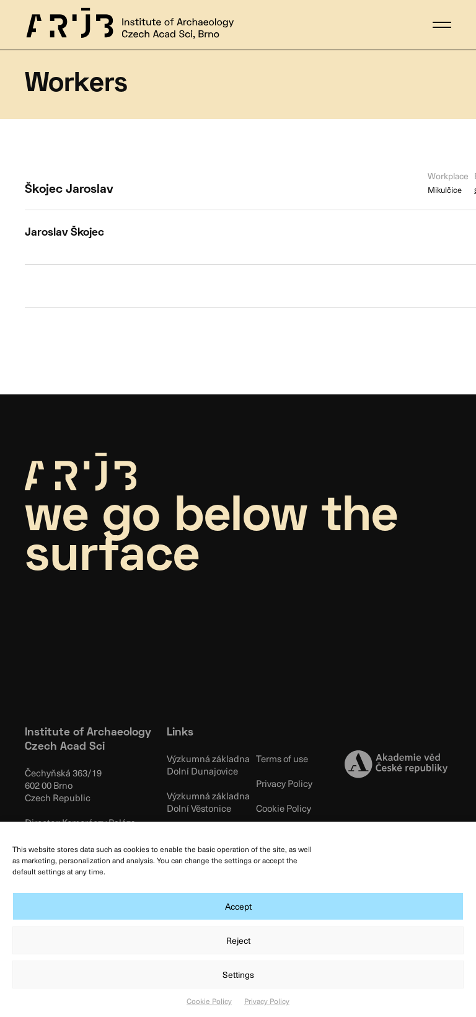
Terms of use (282, 758)
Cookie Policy (209, 1000)
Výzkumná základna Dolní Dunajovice (208, 765)
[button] (442, 25)
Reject (238, 940)
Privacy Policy (266, 1000)
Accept (238, 906)
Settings (238, 974)
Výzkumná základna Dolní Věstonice (208, 802)
